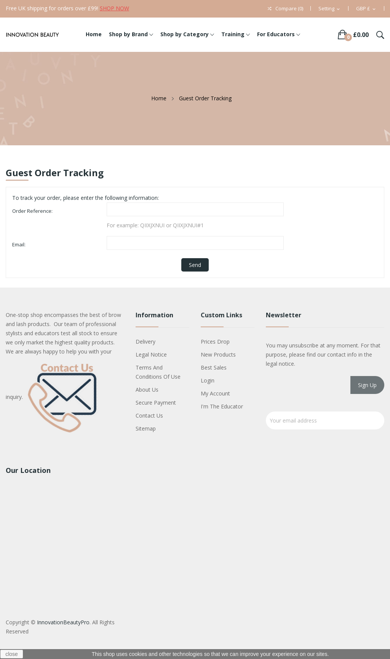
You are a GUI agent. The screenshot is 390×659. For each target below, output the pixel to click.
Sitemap (146, 428)
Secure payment (156, 402)
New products (218, 354)
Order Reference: (32, 210)
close (11, 654)
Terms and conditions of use (158, 372)
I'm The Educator (222, 406)
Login (207, 380)
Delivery (145, 341)
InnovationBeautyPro (63, 622)
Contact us (149, 415)
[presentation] (324, 393)
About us (147, 389)
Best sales (214, 367)
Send (195, 264)
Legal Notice (151, 354)
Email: (19, 244)
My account (215, 393)
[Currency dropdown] (366, 9)
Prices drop (215, 341)
